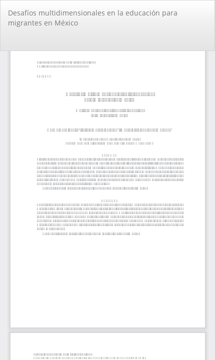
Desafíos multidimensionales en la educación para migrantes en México (93, 18)
